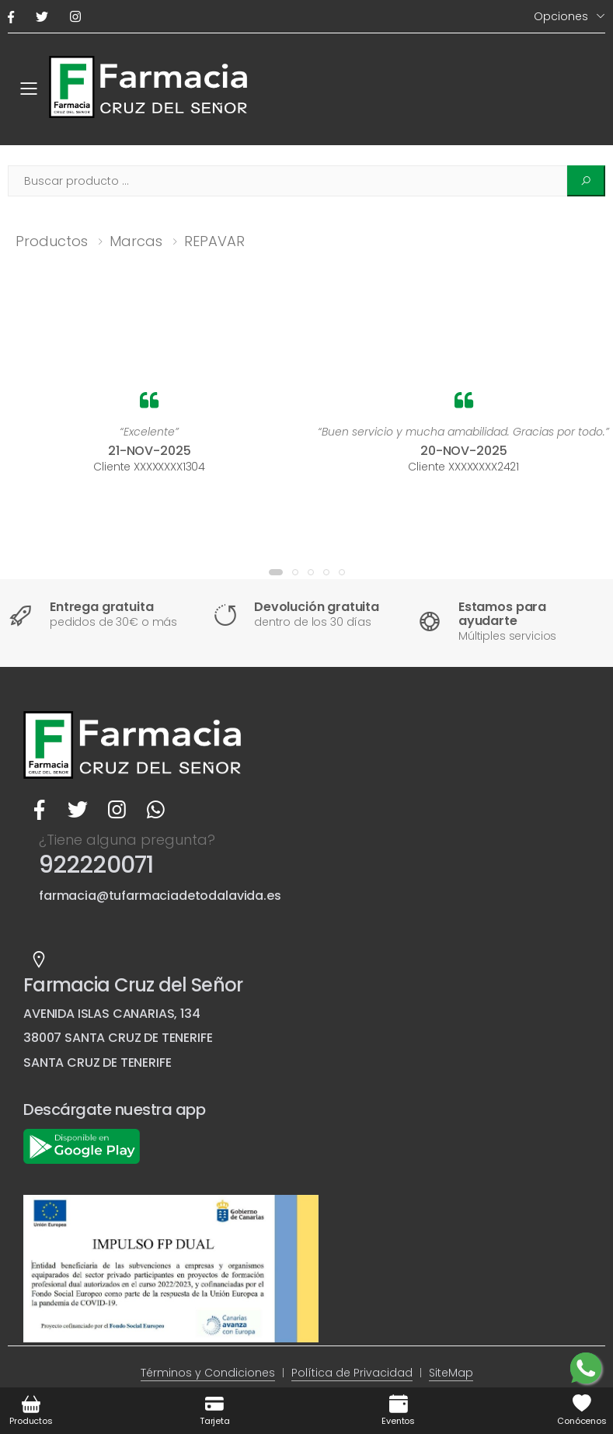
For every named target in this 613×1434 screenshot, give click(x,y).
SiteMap (451, 1372)
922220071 (96, 865)
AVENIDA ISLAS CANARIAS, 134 (111, 1014)
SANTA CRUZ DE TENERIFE (97, 1062)
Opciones (561, 16)
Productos (52, 241)
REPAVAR (214, 241)
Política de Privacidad (352, 1372)
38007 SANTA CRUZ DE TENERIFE (118, 1038)
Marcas (136, 241)
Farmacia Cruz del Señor (132, 985)
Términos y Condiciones (208, 1372)
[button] (275, 572)
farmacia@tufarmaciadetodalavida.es (160, 895)
